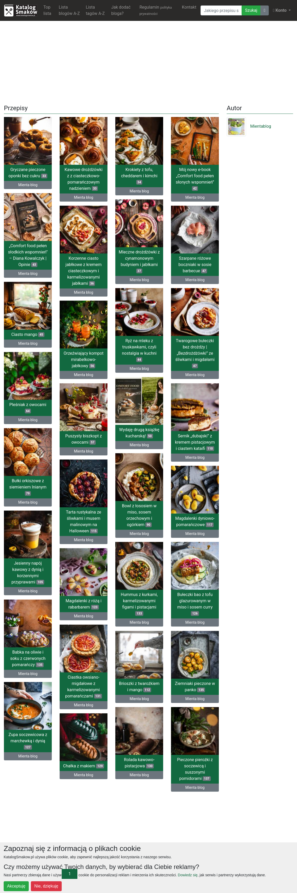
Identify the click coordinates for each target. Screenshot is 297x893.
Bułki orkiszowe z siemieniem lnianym (27, 486)
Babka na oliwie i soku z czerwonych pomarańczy (27, 657)
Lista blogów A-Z (69, 10)
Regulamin (155, 10)
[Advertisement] (148, 61)
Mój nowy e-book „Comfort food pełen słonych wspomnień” (195, 179)
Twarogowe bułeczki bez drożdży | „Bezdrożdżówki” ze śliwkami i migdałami (194, 353)
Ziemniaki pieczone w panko (195, 685)
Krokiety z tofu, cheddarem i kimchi (139, 176)
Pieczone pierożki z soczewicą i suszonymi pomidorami (184, 769)
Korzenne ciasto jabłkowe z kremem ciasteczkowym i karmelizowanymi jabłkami (84, 270)
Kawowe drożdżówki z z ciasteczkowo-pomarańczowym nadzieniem (83, 179)
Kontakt (189, 7)
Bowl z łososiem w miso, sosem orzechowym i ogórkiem (139, 515)
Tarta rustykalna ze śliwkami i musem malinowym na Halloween (105, 520)
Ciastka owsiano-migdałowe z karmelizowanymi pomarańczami (83, 686)
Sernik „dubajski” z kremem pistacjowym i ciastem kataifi (173, 442)
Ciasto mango (27, 334)
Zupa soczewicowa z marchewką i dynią (27, 739)
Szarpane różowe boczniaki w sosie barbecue (195, 264)
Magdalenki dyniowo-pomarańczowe (173, 522)
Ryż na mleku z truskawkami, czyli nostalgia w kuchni (139, 349)
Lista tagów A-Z (95, 10)
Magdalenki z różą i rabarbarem (83, 604)
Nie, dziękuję (46, 886)
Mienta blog (28, 185)
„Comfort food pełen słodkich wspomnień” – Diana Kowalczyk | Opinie (28, 255)
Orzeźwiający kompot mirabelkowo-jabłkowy (83, 359)
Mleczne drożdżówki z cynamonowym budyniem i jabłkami (139, 261)
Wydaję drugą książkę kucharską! (139, 431)
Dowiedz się (187, 875)
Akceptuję (16, 886)
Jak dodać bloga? (121, 10)
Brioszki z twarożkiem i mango (139, 685)
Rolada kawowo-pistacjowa (150, 761)
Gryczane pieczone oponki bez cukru (27, 172)
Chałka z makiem (83, 765)
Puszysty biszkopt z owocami (105, 437)
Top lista (47, 10)
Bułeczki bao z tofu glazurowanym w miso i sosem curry (195, 603)
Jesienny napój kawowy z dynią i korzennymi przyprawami (28, 572)
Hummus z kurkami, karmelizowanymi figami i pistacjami (139, 603)
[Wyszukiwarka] (221, 10)
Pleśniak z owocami (27, 407)
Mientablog (249, 126)
